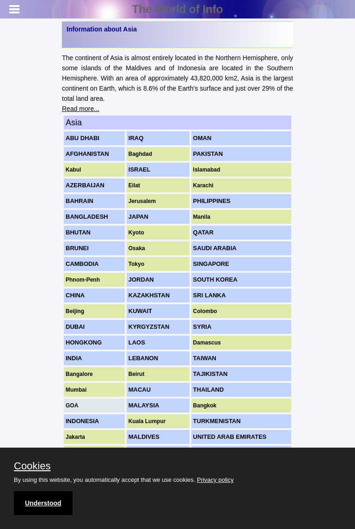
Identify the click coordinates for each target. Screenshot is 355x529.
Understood (43, 503)
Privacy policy (215, 479)
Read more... (80, 108)
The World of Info (177, 9)
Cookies (32, 466)
